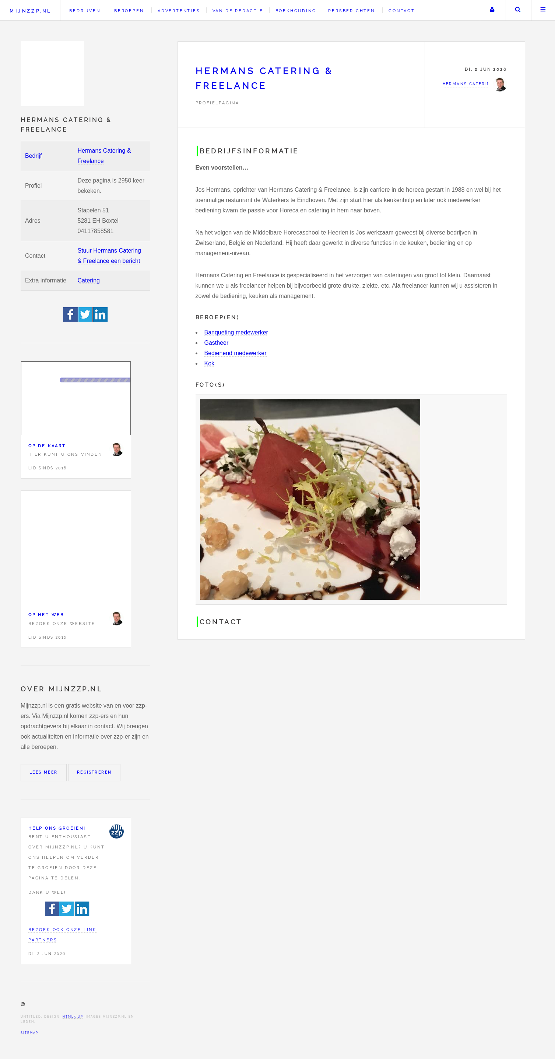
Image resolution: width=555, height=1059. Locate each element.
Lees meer (43, 772)
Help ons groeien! (57, 828)
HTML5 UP (73, 1016)
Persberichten (351, 10)
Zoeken (518, 10)
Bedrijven (84, 10)
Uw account (492, 10)
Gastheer (216, 343)
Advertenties (179, 10)
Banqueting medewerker (236, 332)
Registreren (94, 772)
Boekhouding (295, 10)
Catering (89, 280)
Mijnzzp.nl (30, 11)
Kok (209, 363)
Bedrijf (33, 156)
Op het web (46, 614)
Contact (402, 10)
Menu (543, 10)
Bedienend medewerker (235, 353)
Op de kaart (47, 445)
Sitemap (29, 1033)
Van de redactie (237, 10)
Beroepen (129, 10)
